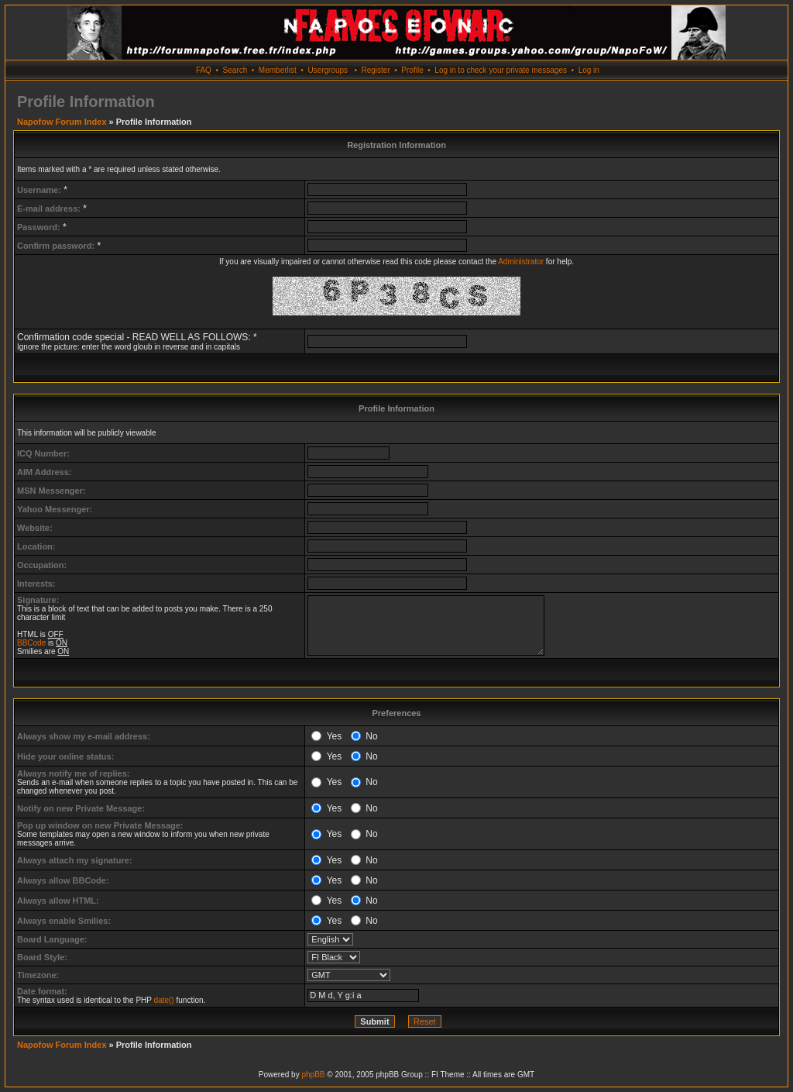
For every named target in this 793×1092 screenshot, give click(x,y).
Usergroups (327, 70)
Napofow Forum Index (62, 121)
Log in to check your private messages (500, 70)
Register (375, 70)
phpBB (312, 1074)
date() (164, 1000)
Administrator (521, 261)
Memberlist (278, 70)
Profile (412, 70)
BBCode (31, 643)
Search (235, 70)
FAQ (203, 70)
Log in (588, 70)
